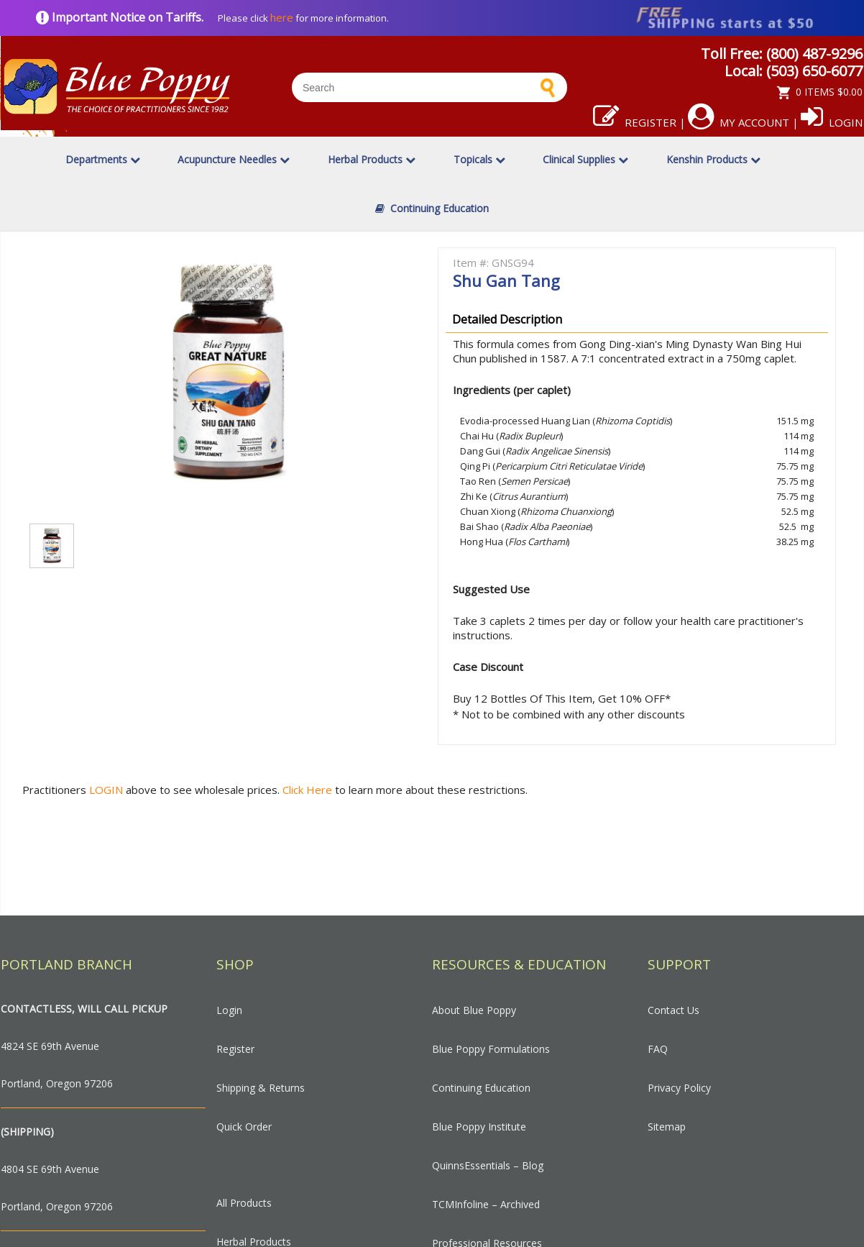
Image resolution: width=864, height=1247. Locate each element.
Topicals (479, 159)
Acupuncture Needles (234, 159)
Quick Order (244, 1126)
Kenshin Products (713, 159)
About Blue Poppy (474, 1010)
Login (832, 122)
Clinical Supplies (585, 159)
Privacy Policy (679, 1088)
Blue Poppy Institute (479, 1126)
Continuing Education (432, 208)
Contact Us (673, 1010)
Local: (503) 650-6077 (794, 71)
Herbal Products (371, 159)
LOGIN (106, 789)
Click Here (308, 789)
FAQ (658, 1049)
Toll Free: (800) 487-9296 (782, 53)
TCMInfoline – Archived (486, 1204)
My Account (738, 122)
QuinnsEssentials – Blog (487, 1165)
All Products (244, 1203)
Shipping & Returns (260, 1088)
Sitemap (667, 1126)
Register (634, 122)
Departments (102, 159)
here (281, 17)
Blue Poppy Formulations (491, 1049)
